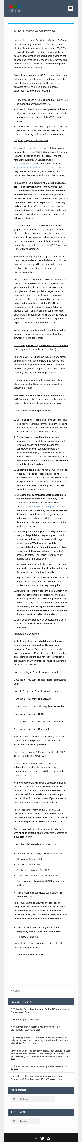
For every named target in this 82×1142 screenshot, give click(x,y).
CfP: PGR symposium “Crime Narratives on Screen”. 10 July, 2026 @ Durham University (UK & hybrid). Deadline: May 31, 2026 (39, 1040)
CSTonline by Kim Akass (23, 1019)
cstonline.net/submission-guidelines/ (42, 506)
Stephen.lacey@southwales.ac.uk (31, 167)
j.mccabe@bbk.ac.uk (24, 163)
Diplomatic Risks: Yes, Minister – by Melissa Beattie (37, 1066)
